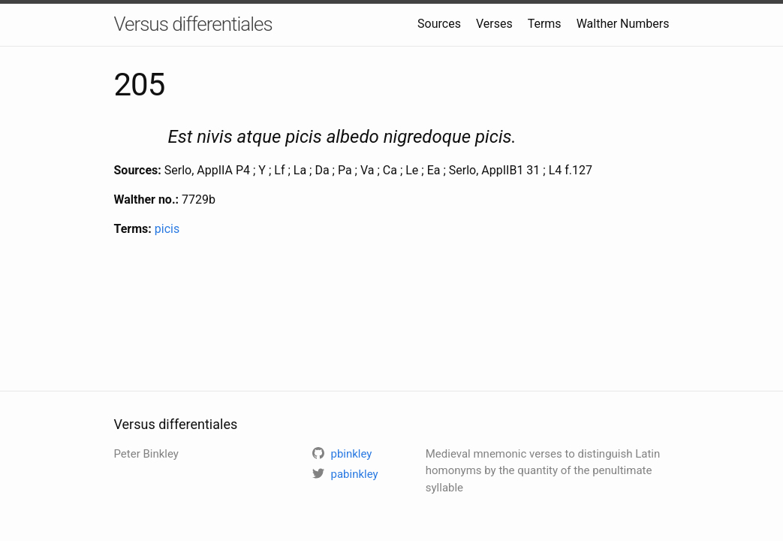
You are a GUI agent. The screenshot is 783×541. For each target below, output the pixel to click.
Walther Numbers (623, 24)
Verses (494, 24)
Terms (545, 24)
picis (167, 229)
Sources (439, 24)
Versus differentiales (193, 24)
